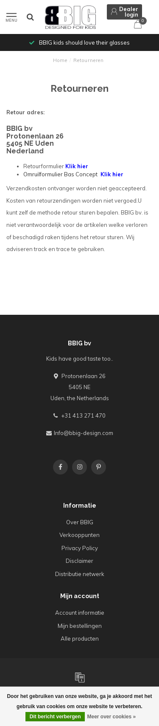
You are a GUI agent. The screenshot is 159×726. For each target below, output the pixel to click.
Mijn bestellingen (80, 625)
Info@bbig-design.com (83, 432)
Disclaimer (79, 560)
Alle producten (80, 638)
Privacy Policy (79, 548)
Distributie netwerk (79, 574)
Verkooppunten (79, 534)
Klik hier (76, 166)
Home (60, 60)
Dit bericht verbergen (55, 717)
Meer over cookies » (111, 717)
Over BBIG (79, 522)
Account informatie (79, 612)
